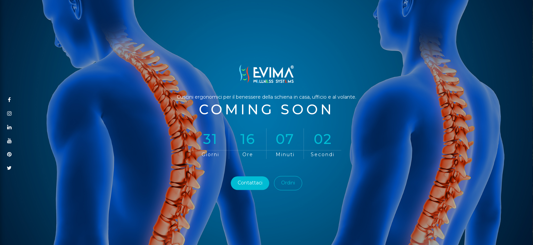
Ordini (288, 183)
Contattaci (250, 183)
